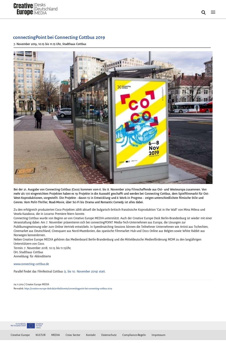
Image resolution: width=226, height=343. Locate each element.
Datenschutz (109, 334)
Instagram (181, 335)
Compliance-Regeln (134, 334)
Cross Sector (73, 334)
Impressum (158, 334)
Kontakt (90, 334)
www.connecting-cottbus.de (31, 264)
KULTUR (40, 334)
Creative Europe (20, 334)
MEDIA (55, 334)
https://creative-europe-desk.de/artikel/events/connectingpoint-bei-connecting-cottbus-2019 (68, 288)
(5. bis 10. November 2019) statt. (84, 271)
